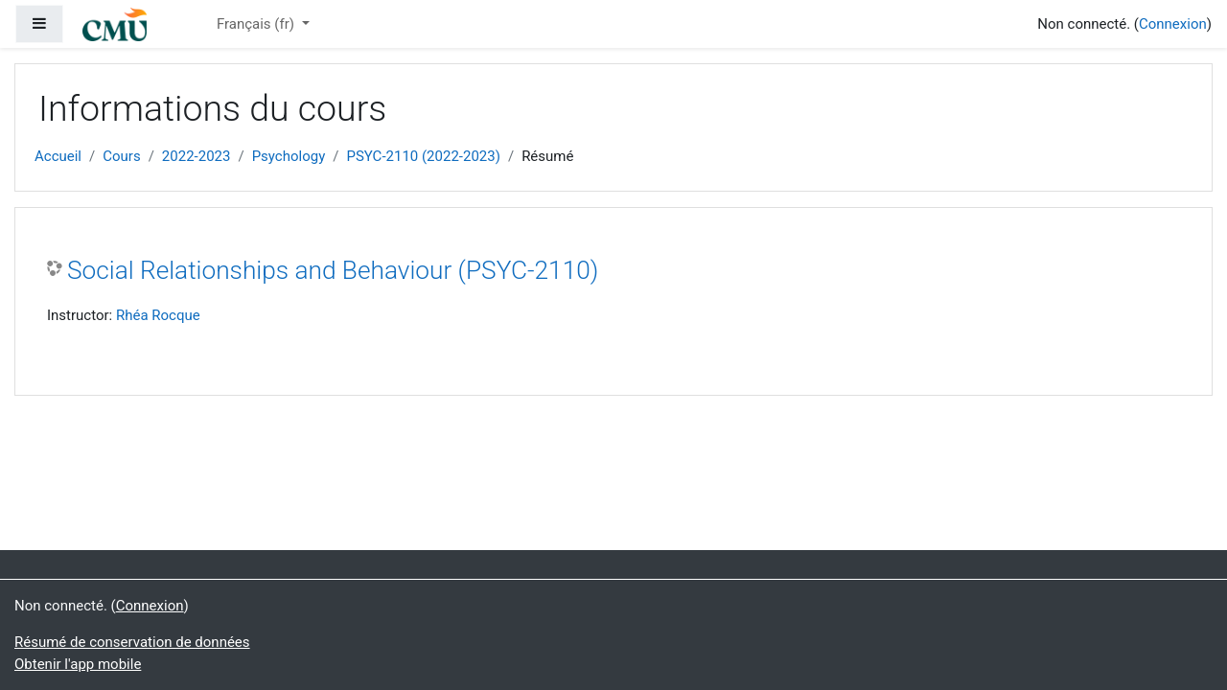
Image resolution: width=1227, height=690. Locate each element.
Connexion (1173, 24)
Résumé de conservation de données (132, 642)
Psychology (289, 156)
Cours (121, 156)
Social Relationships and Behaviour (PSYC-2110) (332, 270)
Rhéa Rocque (158, 315)
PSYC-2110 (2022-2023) (422, 156)
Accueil (58, 156)
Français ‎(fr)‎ (257, 24)
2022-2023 (196, 156)
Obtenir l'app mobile (77, 664)
